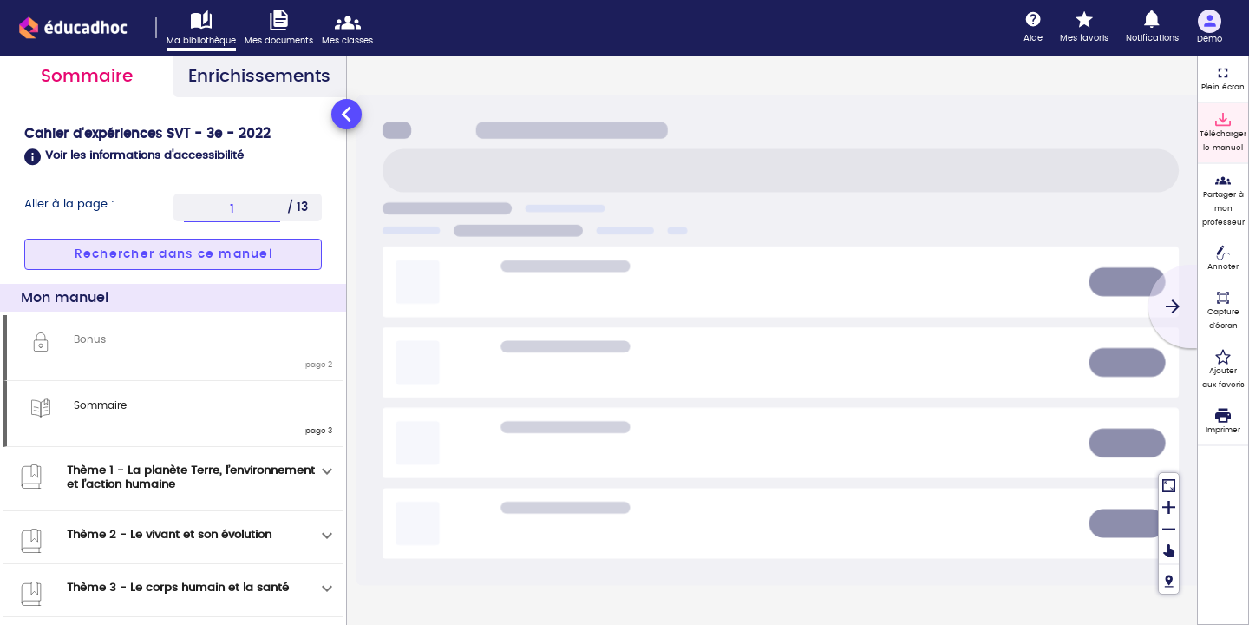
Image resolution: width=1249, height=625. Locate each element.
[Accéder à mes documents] (283, 29)
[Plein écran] (1223, 79)
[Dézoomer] (1169, 527)
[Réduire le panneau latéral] (346, 114)
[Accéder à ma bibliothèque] (206, 30)
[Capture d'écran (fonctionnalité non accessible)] (1223, 310)
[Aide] (1033, 27)
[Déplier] (327, 471)
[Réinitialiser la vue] (1169, 484)
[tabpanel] (173, 360)
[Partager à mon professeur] (1223, 200)
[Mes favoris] (1084, 27)
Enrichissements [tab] (259, 76)
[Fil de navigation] (1169, 578)
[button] (173, 157)
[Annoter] (1223, 259)
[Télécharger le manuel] (1223, 132)
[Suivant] (1172, 306)
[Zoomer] (1169, 505)
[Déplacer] (1169, 550)
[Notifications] (1152, 27)
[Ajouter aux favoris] (1223, 369)
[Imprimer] (1223, 422)
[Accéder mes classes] (352, 29)
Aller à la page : (69, 204)
